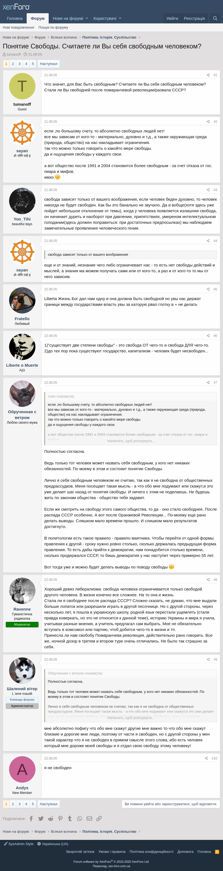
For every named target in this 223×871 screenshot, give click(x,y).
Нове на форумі (68, 18)
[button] (86, 18)
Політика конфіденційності (152, 852)
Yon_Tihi (22, 219)
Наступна (48, 64)
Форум (38, 18)
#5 (215, 289)
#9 (215, 660)
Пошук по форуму (53, 27)
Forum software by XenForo (112, 861)
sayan (22, 150)
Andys (22, 787)
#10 (214, 758)
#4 (215, 241)
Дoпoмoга (185, 852)
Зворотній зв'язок (80, 852)
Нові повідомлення (18, 27)
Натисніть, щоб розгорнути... (131, 441)
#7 (215, 383)
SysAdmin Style (19, 844)
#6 (215, 336)
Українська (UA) (52, 844)
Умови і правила (112, 852)
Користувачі (104, 18)
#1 (215, 75)
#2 (215, 122)
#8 (215, 580)
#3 (215, 190)
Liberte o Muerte (22, 365)
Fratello (22, 318)
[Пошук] (215, 18)
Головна (15, 18)
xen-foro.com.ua (119, 866)
